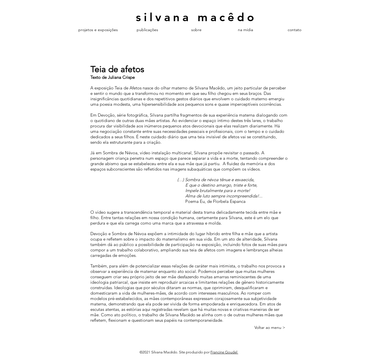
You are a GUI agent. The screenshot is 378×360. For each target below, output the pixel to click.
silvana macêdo (196, 17)
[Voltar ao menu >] (270, 327)
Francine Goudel (224, 352)
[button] (147, 30)
